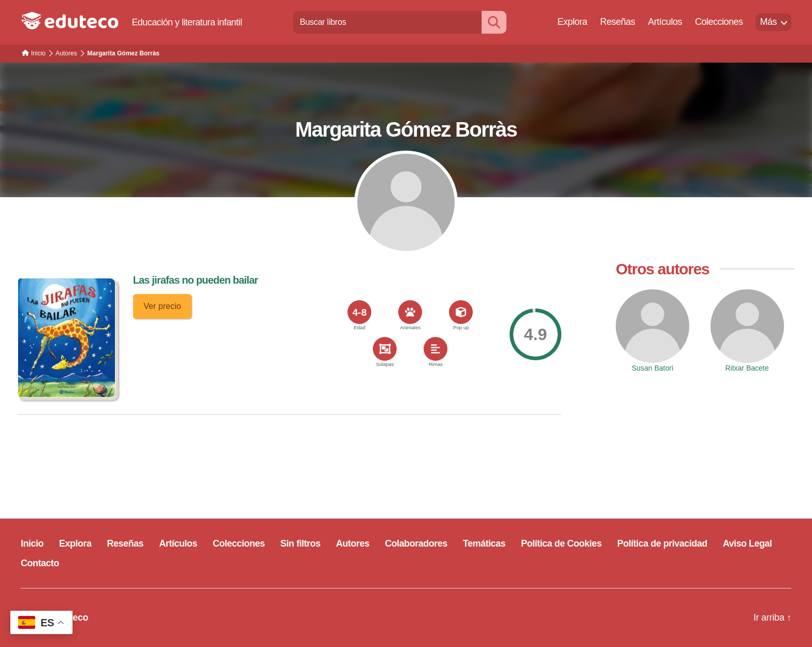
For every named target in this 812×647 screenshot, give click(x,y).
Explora (572, 22)
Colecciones (719, 22)
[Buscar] (494, 22)
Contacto (40, 563)
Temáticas (484, 543)
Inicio (32, 543)
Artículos (665, 22)
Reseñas (617, 22)
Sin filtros (300, 543)
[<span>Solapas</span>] (385, 349)
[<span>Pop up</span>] (461, 312)
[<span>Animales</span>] (410, 312)
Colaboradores (416, 543)
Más (768, 22)
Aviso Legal (747, 543)
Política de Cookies (561, 543)
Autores (353, 543)
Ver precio (162, 306)
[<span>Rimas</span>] (435, 349)
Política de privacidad (662, 543)
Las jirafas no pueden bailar (195, 280)
